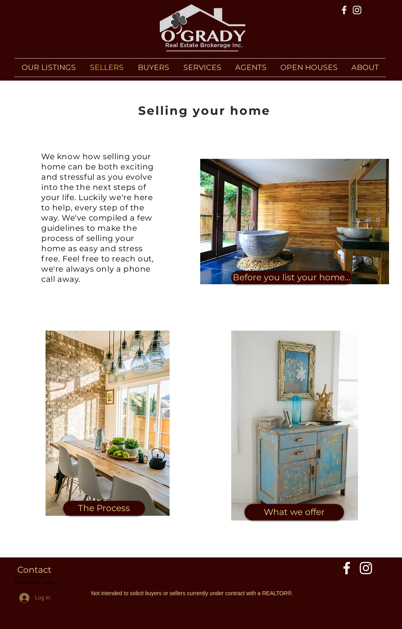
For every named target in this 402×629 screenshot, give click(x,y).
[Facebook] (344, 10)
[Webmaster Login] (34, 583)
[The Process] (104, 508)
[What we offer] (294, 512)
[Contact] (34, 570)
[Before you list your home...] (291, 277)
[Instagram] (357, 10)
